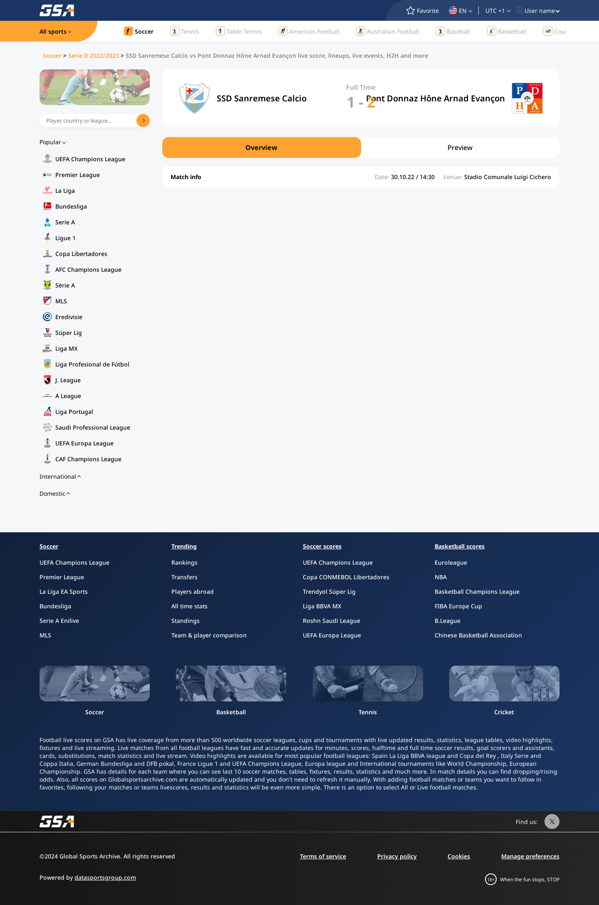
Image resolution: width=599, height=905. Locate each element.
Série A (65, 285)
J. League (68, 380)
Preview (460, 147)
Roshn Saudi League (331, 621)
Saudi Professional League (92, 427)
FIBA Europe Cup (458, 606)
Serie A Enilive (59, 621)
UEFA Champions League (90, 159)
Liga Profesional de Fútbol (92, 364)
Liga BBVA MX (322, 606)
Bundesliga (71, 206)
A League (68, 396)
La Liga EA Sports (64, 591)
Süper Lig (68, 333)
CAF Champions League (88, 459)
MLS (61, 301)
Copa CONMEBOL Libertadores (346, 577)
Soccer (52, 55)
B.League (447, 621)
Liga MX (66, 348)
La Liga (65, 190)
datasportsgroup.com (105, 877)
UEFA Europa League (84, 443)
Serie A (65, 222)
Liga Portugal (74, 412)
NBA (441, 577)
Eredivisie (68, 317)
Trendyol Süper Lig (329, 591)
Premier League (77, 175)
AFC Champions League (88, 269)
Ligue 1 (65, 238)
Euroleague (451, 562)
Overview (261, 147)
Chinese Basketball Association (478, 635)
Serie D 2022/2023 (93, 55)
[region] (360, 147)
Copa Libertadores (81, 254)
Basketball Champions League (477, 591)
